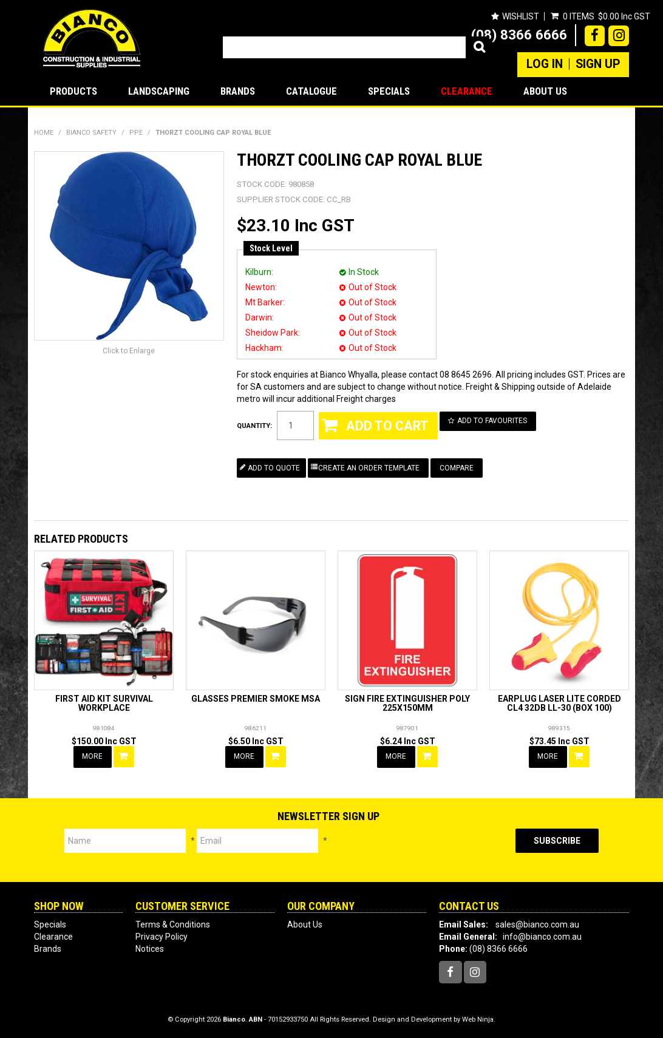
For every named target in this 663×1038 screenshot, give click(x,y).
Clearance (466, 91)
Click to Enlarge (129, 351)
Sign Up (598, 64)
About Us (545, 91)
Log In (544, 64)
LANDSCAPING (158, 91)
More (93, 756)
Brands (237, 91)
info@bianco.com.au (542, 936)
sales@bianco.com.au (537, 924)
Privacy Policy (161, 936)
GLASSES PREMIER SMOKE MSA (255, 699)
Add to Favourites (493, 420)
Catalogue (311, 91)
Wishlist (520, 16)
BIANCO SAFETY (91, 133)
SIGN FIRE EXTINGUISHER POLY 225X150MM (407, 703)
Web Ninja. (478, 1019)
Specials (389, 91)
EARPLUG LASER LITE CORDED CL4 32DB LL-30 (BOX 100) (559, 703)
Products (73, 91)
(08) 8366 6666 (519, 34)
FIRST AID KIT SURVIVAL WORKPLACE (104, 703)
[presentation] (421, 852)
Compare (457, 467)
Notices (149, 948)
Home (43, 133)
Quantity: (254, 425)
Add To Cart (124, 756)
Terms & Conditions (172, 924)
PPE (136, 133)
